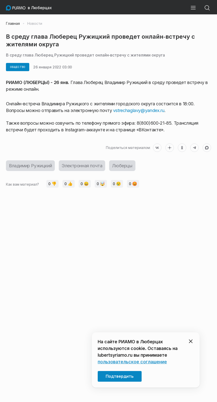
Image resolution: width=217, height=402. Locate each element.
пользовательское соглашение (132, 361)
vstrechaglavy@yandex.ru (138, 110)
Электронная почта (82, 165)
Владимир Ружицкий (30, 165)
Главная (13, 23)
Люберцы (122, 165)
